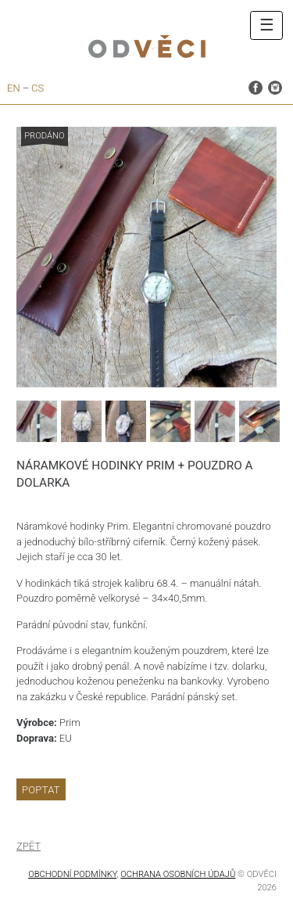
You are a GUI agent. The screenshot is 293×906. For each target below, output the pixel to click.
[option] (146, 257)
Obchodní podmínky (72, 874)
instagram (275, 86)
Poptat (41, 790)
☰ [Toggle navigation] (266, 25)
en (13, 88)
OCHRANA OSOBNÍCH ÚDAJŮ (177, 874)
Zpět (28, 846)
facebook (255, 86)
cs (37, 88)
